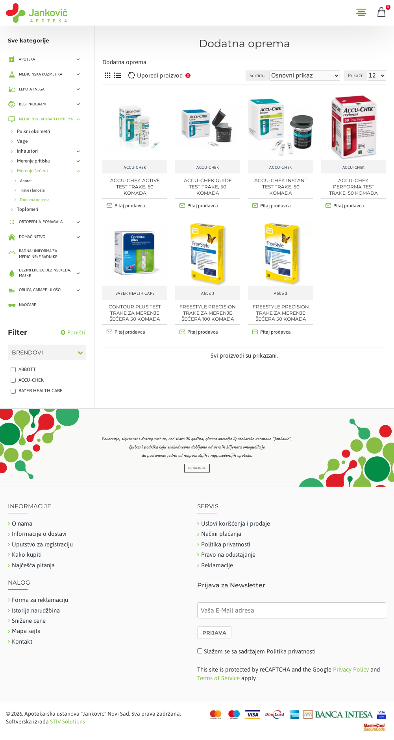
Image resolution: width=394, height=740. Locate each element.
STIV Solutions (67, 721)
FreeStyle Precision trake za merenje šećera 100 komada (207, 313)
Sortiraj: (257, 75)
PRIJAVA (214, 632)
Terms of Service (218, 678)
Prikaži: (355, 75)
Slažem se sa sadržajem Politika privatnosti (260, 651)
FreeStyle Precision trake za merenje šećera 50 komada (281, 313)
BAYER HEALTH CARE (135, 293)
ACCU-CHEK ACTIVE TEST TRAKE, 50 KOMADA (135, 186)
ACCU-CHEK (135, 167)
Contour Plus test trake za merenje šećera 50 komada (135, 313)
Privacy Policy (351, 669)
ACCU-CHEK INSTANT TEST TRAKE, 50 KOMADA (280, 186)
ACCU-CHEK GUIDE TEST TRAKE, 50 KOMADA (208, 186)
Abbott (208, 293)
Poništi (76, 332)
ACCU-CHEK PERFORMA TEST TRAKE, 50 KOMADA (353, 186)
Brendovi (27, 352)
